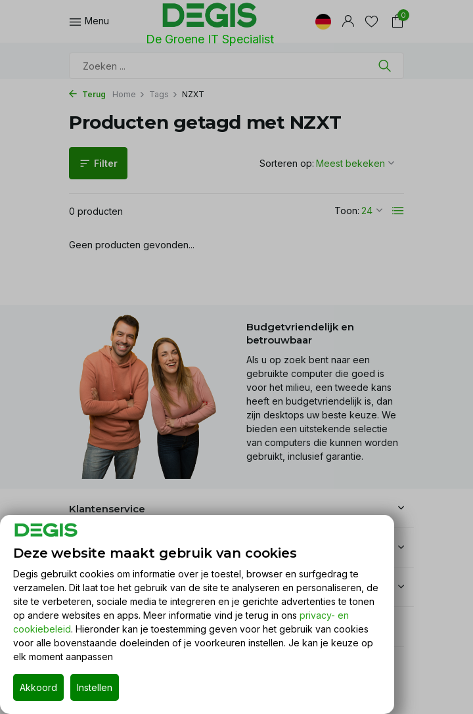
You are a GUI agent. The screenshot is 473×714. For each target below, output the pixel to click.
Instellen (94, 687)
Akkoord (38, 687)
